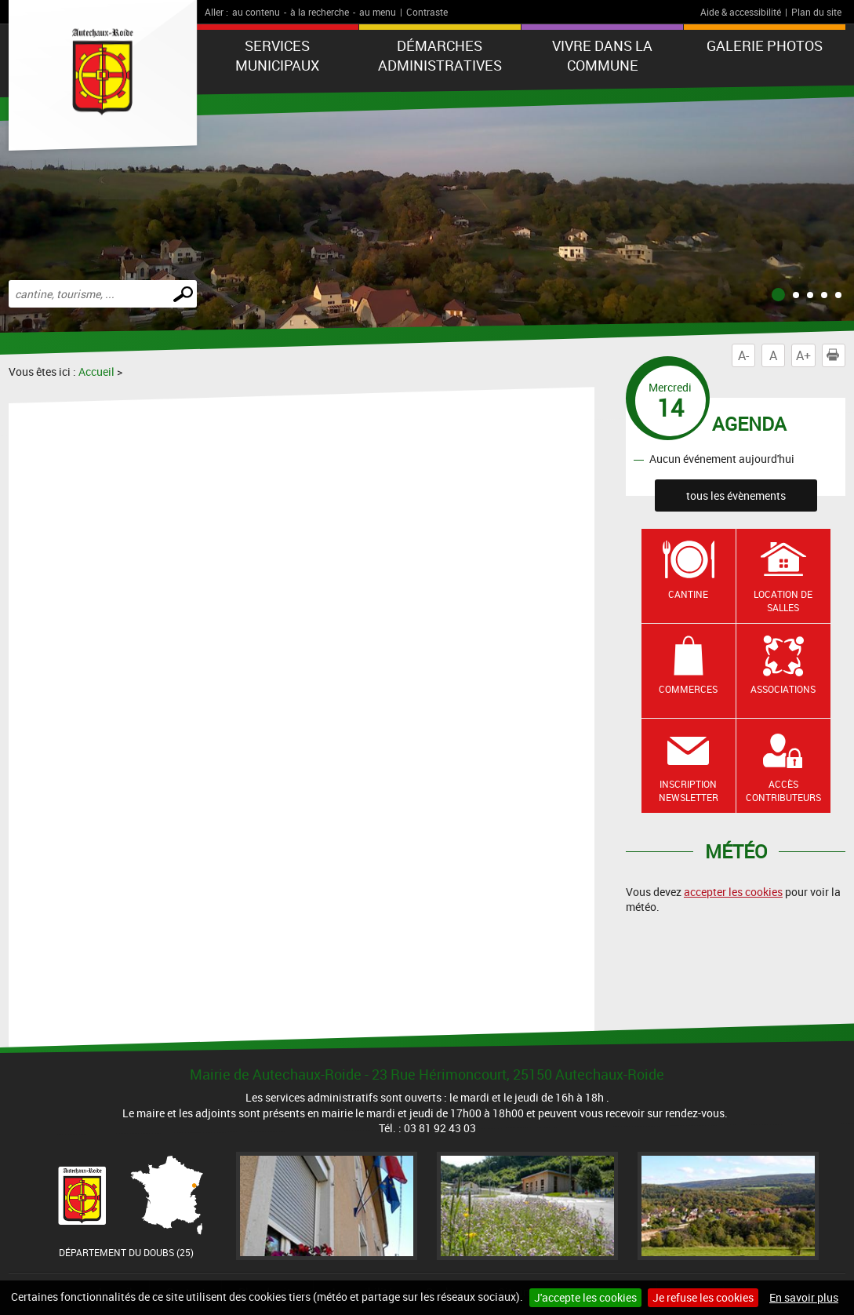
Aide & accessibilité (740, 11)
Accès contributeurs (783, 790)
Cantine (688, 594)
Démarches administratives (440, 55)
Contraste (427, 11)
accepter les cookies (733, 891)
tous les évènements (736, 495)
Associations (783, 689)
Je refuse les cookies (703, 1297)
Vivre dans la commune (602, 55)
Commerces (688, 689)
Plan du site (816, 11)
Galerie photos (765, 45)
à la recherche (319, 11)
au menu (377, 11)
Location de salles (783, 601)
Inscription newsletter (688, 790)
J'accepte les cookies (585, 1297)
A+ (803, 355)
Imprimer (836, 355)
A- (743, 355)
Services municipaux (277, 55)
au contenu (256, 11)
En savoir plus (803, 1297)
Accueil (96, 371)
